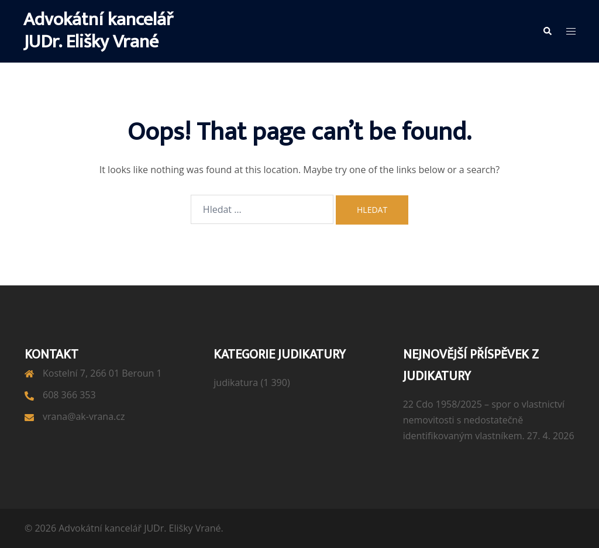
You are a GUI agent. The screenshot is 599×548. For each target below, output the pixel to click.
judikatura (236, 382)
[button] (547, 31)
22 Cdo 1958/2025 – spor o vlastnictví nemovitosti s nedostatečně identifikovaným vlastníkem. (483, 420)
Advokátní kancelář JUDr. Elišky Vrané (98, 30)
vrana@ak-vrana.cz (84, 416)
